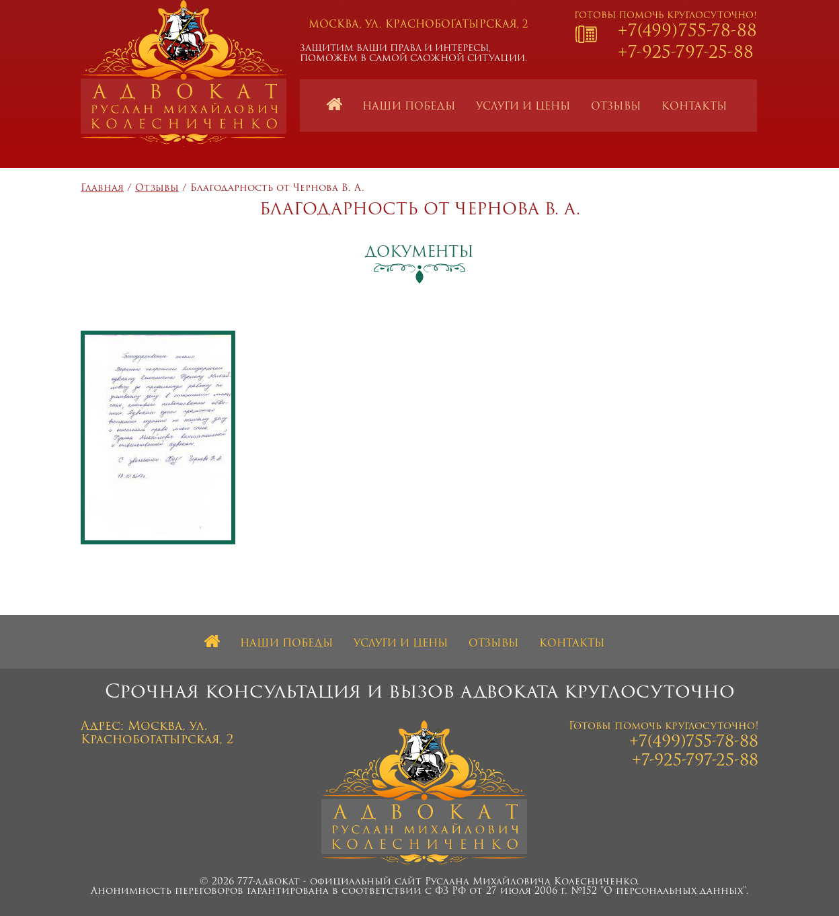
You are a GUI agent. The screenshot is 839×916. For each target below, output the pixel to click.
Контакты (694, 107)
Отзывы (616, 107)
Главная (102, 188)
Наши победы (409, 107)
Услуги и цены (523, 107)
